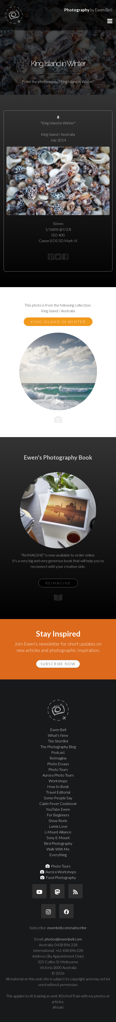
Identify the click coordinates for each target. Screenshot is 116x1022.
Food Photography (58, 877)
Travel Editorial (58, 792)
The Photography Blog (58, 746)
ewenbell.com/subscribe (67, 927)
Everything (58, 854)
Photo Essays (58, 763)
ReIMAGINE (58, 583)
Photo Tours (58, 769)
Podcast (58, 752)
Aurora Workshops (58, 871)
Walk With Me (58, 849)
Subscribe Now (58, 664)
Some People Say (58, 798)
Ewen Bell (58, 729)
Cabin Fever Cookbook (58, 803)
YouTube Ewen (58, 809)
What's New (58, 735)
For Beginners (58, 815)
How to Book (58, 786)
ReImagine (58, 758)
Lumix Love (58, 826)
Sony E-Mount (58, 837)
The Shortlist (58, 741)
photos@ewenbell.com (63, 939)
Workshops (58, 780)
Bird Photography (58, 843)
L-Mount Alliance (58, 832)
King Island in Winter (58, 321)
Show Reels (58, 820)
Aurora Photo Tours (58, 775)
